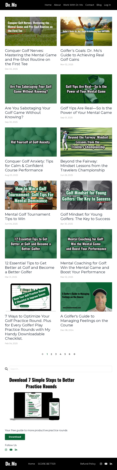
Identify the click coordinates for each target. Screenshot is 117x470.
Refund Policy (88, 463)
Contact (89, 5)
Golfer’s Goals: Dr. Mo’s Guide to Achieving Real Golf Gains (82, 55)
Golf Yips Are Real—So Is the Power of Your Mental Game (86, 110)
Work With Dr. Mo (73, 5)
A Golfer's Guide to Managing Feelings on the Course (84, 320)
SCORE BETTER (46, 463)
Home (48, 5)
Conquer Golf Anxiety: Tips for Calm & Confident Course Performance (29, 165)
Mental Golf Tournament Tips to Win (27, 216)
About (57, 5)
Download (15, 437)
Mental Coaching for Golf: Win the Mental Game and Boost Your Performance (84, 267)
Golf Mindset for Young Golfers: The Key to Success (85, 216)
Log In (107, 5)
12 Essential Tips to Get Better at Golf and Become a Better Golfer (29, 267)
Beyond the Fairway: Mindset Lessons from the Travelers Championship (84, 165)
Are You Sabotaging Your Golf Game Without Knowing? (27, 112)
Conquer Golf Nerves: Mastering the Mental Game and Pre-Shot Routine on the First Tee (31, 57)
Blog (99, 5)
